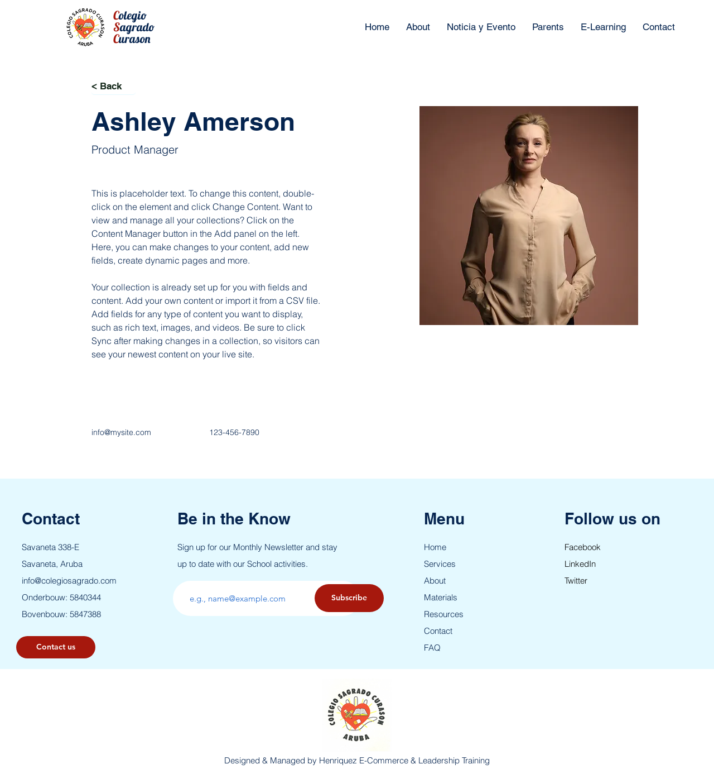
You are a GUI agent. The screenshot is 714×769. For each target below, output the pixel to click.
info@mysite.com (121, 432)
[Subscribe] (349, 598)
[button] (55, 647)
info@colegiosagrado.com (69, 580)
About (435, 580)
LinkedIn (580, 563)
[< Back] (113, 86)
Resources (444, 614)
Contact (438, 630)
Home (435, 547)
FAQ (432, 647)
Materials (440, 597)
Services (440, 563)
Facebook (583, 547)
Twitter (576, 580)
